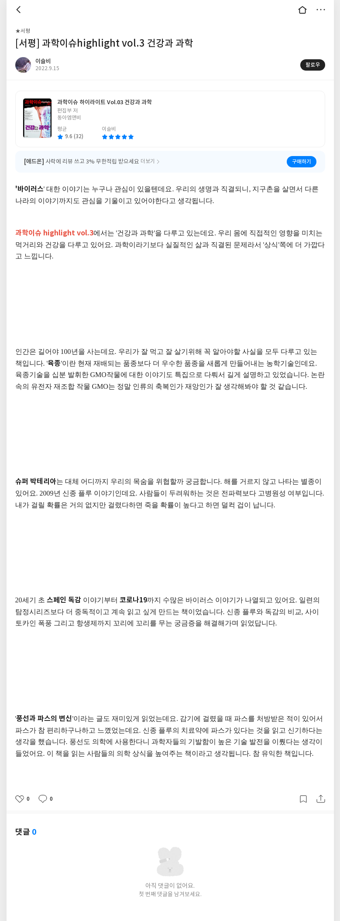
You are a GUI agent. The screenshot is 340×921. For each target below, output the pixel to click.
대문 (302, 9)
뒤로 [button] (19, 9)
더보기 (320, 9)
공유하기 (320, 799)
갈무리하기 (303, 799)
